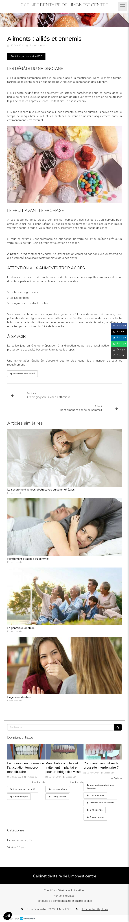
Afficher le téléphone (95, 909)
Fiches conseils (16, 840)
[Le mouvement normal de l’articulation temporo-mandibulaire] (26, 752)
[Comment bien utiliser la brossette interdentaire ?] (103, 752)
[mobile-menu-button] (122, 6)
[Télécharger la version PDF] (26, 56)
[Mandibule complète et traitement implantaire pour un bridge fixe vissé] (64, 752)
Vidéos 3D (14, 847)
